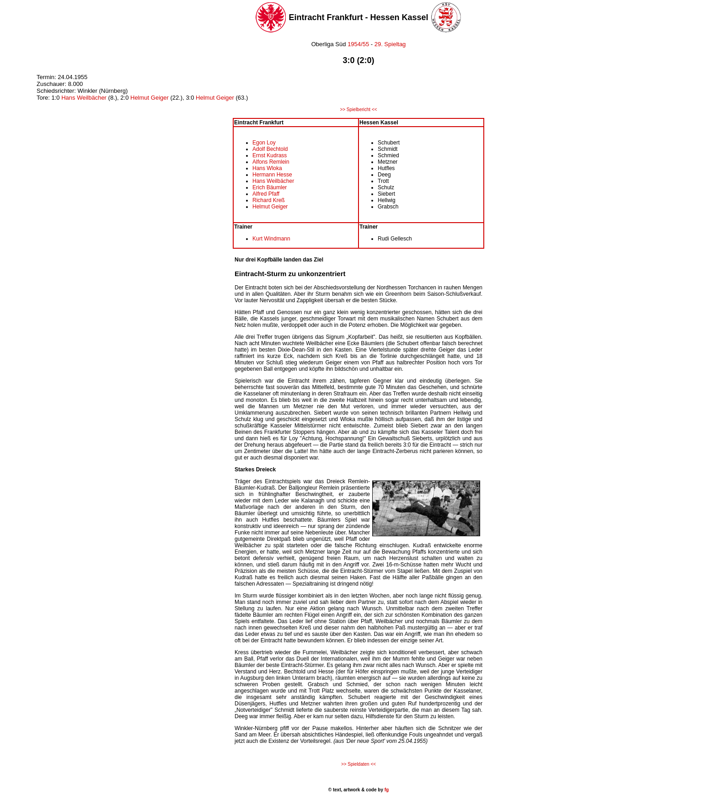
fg (386, 789)
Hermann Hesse (272, 174)
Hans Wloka (267, 168)
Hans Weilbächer (84, 97)
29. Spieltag (390, 44)
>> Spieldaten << (358, 764)
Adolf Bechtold (270, 149)
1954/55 (357, 44)
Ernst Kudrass (269, 155)
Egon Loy (264, 142)
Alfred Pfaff (265, 194)
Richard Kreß (268, 200)
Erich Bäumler (269, 187)
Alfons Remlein (270, 162)
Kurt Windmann (271, 238)
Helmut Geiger (149, 97)
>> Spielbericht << (358, 109)
